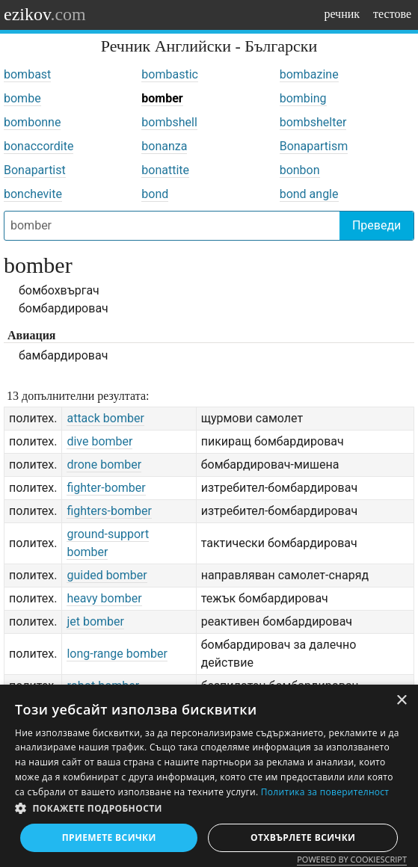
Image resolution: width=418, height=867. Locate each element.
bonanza (164, 146)
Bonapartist (35, 170)
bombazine (309, 74)
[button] (209, 809)
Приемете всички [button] (109, 837)
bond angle (309, 194)
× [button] (401, 700)
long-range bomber (117, 654)
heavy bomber (104, 598)
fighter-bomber (106, 488)
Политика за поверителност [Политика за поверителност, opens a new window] (325, 792)
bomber (161, 98)
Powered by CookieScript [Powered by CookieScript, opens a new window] (352, 859)
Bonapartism (314, 146)
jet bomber (95, 621)
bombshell (169, 122)
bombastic (169, 74)
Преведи (376, 225)
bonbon (300, 170)
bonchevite (33, 194)
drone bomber (104, 464)
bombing (303, 98)
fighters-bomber (109, 511)
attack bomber (105, 418)
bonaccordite (38, 146)
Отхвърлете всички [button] (303, 837)
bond (154, 194)
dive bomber (99, 441)
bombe (22, 98)
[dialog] (209, 776)
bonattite (165, 170)
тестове (392, 13)
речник (342, 13)
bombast (27, 74)
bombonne (32, 122)
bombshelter (313, 122)
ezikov (45, 14)
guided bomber (107, 575)
